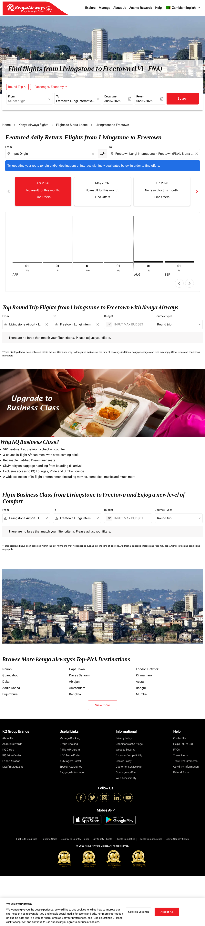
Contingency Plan (126, 772)
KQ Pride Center (11, 755)
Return (140, 96)
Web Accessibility (126, 778)
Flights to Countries (26, 839)
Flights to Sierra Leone (72, 125)
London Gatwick (147, 669)
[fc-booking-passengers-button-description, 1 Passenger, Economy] (48, 87)
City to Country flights (177, 839)
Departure (110, 96)
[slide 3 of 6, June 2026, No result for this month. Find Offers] (162, 191)
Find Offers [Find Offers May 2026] (102, 197)
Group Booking (69, 743)
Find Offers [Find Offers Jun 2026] (161, 197)
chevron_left (179, 283)
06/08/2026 (144, 101)
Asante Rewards (140, 8)
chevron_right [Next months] (197, 191)
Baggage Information (72, 772)
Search (183, 98)
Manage (104, 8)
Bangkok (75, 694)
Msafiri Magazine (12, 766)
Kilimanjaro (144, 675)
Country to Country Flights (75, 839)
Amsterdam (77, 688)
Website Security (125, 749)
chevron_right (189, 283)
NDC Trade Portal (70, 755)
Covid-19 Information (186, 766)
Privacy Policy (124, 738)
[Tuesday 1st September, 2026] (179, 262)
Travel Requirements (185, 760)
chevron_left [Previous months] (8, 191)
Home (6, 125)
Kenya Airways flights (33, 125)
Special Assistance (71, 766)
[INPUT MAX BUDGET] (131, 324)
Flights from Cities (125, 839)
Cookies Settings (138, 911)
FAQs (176, 749)
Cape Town (77, 669)
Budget (108, 316)
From (11, 96)
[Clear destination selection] (197, 153)
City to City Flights (102, 839)
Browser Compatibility (129, 755)
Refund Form (181, 772)
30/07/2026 (112, 101)
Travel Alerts (180, 755)
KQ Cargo (8, 749)
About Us (119, 8)
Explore (90, 8)
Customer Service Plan (129, 766)
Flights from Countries (150, 839)
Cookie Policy (123, 760)
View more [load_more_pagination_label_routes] (102, 705)
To (57, 96)
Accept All (167, 911)
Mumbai (142, 694)
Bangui (141, 688)
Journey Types (163, 316)
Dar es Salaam (79, 675)
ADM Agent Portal (70, 760)
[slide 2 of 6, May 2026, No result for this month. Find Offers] (102, 191)
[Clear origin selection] (93, 153)
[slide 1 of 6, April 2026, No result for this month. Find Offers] (43, 191)
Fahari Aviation (11, 760)
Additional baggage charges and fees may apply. (145, 352)
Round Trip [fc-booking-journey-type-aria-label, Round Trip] (15, 87)
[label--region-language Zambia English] (183, 8)
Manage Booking (70, 738)
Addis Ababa (11, 688)
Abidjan (74, 681)
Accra (140, 681)
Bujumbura (10, 694)
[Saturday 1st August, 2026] (148, 262)
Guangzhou (10, 675)
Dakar (6, 681)
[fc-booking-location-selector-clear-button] (98, 99)
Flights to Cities (49, 839)
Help (158, 8)
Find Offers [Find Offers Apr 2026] (43, 197)
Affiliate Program (70, 749)
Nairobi (7, 669)
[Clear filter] (46, 324)
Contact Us (179, 738)
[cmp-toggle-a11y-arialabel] (102, 153)
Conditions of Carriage (129, 743)
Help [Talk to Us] (183, 743)
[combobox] (27, 101)
